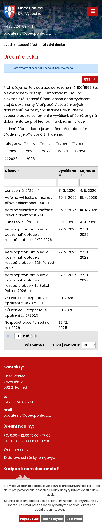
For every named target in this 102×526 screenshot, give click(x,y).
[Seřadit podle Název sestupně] (18, 170)
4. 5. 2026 (88, 190)
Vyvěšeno (67, 170)
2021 (29, 151)
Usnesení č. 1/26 (22, 222)
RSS (90, 79)
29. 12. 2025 (63, 325)
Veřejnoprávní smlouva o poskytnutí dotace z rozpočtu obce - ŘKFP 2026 (28, 237)
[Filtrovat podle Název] (30, 182)
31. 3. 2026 (66, 190)
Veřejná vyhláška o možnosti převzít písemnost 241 (29, 212)
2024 (81, 151)
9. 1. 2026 (65, 297)
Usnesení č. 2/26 (23, 190)
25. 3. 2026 (67, 197)
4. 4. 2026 (88, 222)
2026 (30, 158)
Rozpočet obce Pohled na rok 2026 (27, 325)
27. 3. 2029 (84, 232)
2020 (13, 151)
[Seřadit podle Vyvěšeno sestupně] (60, 176)
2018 (63, 143)
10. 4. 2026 (88, 197)
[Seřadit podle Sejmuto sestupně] (82, 176)
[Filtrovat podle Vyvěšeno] (68, 182)
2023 (63, 151)
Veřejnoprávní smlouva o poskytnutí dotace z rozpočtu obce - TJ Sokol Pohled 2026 (27, 282)
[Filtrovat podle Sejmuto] (88, 182)
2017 (47, 143)
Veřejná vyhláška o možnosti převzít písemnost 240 (29, 200)
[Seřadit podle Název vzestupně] (18, 169)
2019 (79, 143)
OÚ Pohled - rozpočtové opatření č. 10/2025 (26, 313)
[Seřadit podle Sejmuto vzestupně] (82, 174)
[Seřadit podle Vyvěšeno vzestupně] (60, 174)
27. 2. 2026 (67, 229)
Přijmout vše (29, 519)
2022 (46, 151)
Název (10, 170)
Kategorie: (12, 143)
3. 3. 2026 (66, 222)
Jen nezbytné (52, 519)
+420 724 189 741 (18, 26)
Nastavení (74, 519)
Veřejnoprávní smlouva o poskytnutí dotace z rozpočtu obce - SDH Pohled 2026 (29, 260)
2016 (31, 143)
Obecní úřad (27, 44)
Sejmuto (87, 170)
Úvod (8, 44)
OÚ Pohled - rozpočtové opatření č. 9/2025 (26, 300)
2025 (13, 158)
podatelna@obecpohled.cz (27, 33)
